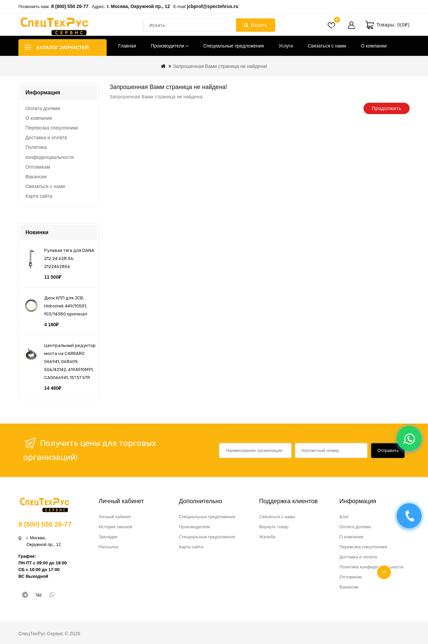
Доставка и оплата (46, 137)
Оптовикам (37, 167)
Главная (127, 46)
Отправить (388, 450)
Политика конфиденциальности (49, 152)
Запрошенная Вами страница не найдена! (220, 66)
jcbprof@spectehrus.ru (212, 6)
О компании (374, 46)
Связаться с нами (327, 46)
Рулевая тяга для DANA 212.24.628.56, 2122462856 (69, 258)
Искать (255, 25)
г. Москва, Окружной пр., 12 (138, 6)
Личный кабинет (115, 516)
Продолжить (386, 108)
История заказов (115, 526)
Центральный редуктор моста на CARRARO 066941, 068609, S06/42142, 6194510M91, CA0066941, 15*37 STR (70, 361)
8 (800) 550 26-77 (69, 6)
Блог (344, 516)
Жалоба (267, 536)
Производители (170, 46)
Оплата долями (42, 108)
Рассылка (108, 546)
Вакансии (35, 176)
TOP (384, 572)
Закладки (108, 536)
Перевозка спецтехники (51, 127)
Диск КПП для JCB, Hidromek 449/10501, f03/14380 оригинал (65, 305)
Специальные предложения (233, 46)
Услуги (286, 46)
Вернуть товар (273, 526)
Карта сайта (38, 196)
